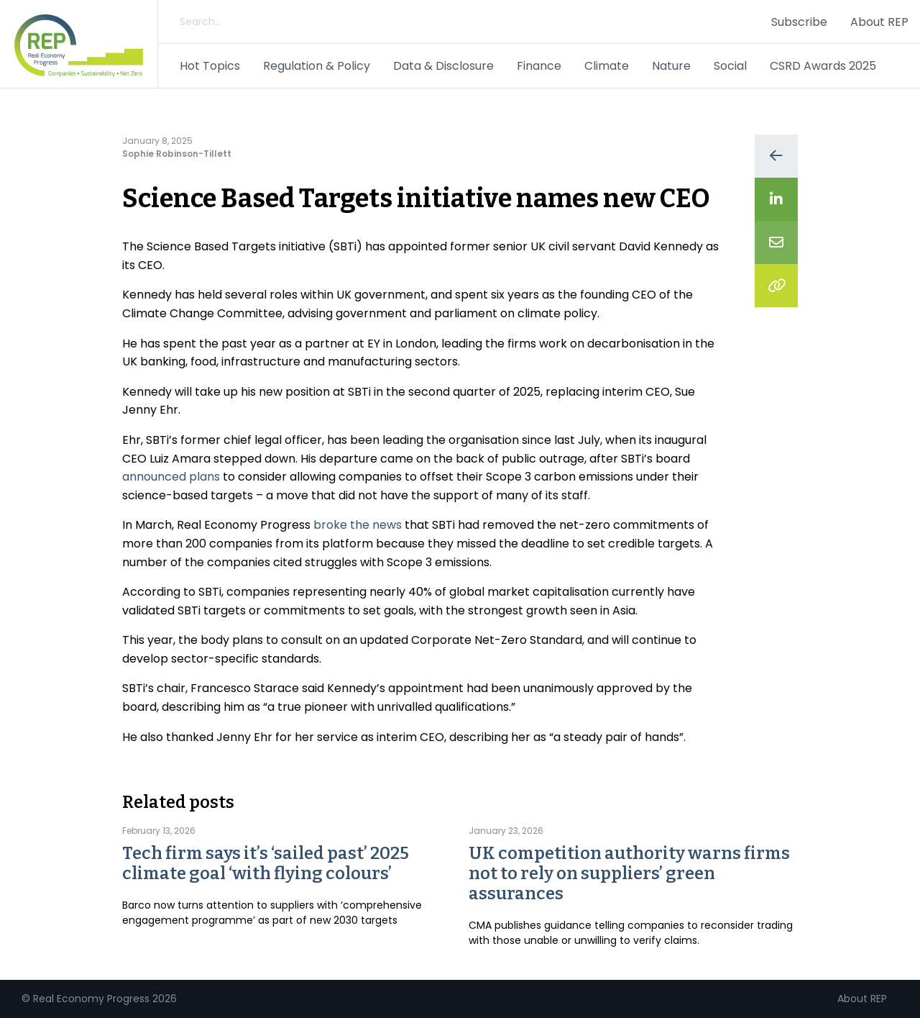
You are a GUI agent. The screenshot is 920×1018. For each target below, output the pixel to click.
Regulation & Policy (316, 66)
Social (730, 66)
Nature (671, 66)
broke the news (357, 525)
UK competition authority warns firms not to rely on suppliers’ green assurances (629, 873)
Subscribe (799, 22)
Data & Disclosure (443, 66)
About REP (879, 22)
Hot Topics (210, 66)
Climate (606, 66)
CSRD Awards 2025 (823, 66)
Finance (539, 66)
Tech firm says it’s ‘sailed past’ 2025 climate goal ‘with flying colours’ (265, 863)
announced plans (171, 476)
